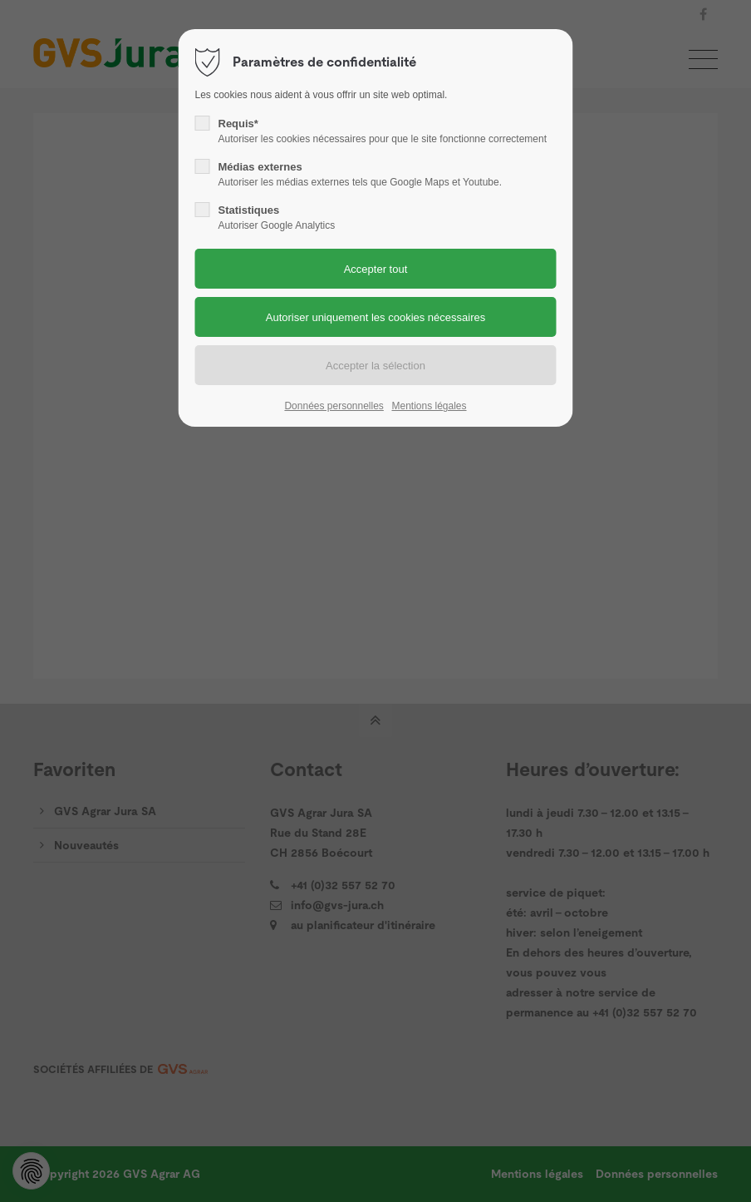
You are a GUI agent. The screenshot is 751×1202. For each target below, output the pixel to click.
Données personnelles (333, 406)
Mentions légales (428, 406)
